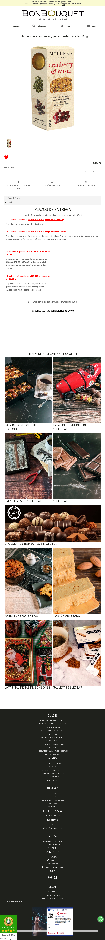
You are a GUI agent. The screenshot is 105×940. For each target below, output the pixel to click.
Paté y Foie (52, 767)
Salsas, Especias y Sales (52, 770)
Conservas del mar (52, 763)
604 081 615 (52, 860)
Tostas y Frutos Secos (52, 780)
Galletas (53, 734)
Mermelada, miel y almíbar (53, 737)
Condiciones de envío (52, 841)
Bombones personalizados (52, 744)
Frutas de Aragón (52, 803)
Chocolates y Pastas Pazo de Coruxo (53, 751)
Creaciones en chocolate (52, 731)
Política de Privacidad (52, 895)
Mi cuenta (52, 848)
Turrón (52, 793)
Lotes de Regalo (52, 816)
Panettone (52, 797)
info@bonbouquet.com (52, 867)
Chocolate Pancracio (52, 754)
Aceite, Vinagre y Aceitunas (52, 774)
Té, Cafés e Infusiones (52, 828)
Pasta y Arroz (52, 777)
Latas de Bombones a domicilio (52, 724)
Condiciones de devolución (52, 845)
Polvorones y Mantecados (52, 800)
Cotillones (52, 807)
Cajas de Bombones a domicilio (52, 721)
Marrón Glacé (52, 741)
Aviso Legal (52, 892)
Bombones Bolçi (53, 748)
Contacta (52, 857)
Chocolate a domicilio (52, 727)
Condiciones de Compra (52, 898)
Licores (52, 825)
